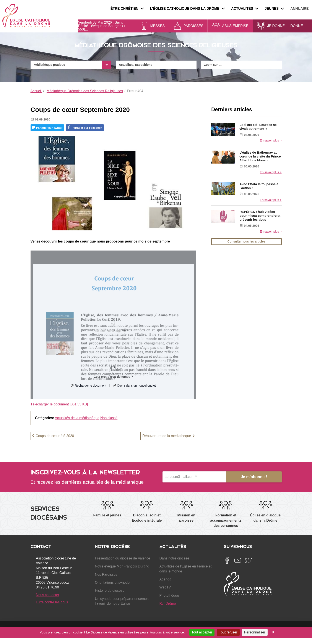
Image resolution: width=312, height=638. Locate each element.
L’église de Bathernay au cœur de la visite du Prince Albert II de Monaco (260, 156)
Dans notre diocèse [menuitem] (174, 558)
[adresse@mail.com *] (194, 476)
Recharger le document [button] (88, 385)
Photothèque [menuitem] (169, 595)
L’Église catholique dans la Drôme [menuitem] (187, 8)
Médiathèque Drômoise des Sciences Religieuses (85, 91)
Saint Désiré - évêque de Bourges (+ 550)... (101, 26)
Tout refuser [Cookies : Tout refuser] (228, 632)
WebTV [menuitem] (165, 587)
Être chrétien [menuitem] (127, 8)
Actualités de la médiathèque (77, 418)
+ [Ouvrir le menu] (107, 64)
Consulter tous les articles (246, 241)
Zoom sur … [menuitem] (213, 64)
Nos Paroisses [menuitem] (106, 574)
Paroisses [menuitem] (193, 26)
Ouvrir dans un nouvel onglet (134, 385)
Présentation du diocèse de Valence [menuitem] (122, 558)
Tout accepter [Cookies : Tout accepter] (202, 632)
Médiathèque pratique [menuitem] (49, 64)
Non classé (108, 418)
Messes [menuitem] (157, 26)
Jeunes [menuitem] (274, 8)
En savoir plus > (271, 140)
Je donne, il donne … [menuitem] (287, 26)
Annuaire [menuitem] (299, 8)
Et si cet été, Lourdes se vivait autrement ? (258, 126)
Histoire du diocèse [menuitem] (109, 590)
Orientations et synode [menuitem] (112, 582)
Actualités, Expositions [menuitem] (135, 64)
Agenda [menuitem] (165, 579)
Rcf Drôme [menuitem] (167, 603)
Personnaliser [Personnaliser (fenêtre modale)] (254, 632)
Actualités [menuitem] (244, 8)
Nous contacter (47, 595)
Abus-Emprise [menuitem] (235, 26)
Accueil (36, 91)
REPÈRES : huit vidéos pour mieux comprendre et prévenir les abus (259, 215)
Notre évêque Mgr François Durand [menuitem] (122, 566)
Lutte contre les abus (52, 602)
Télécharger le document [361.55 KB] (59, 404)
